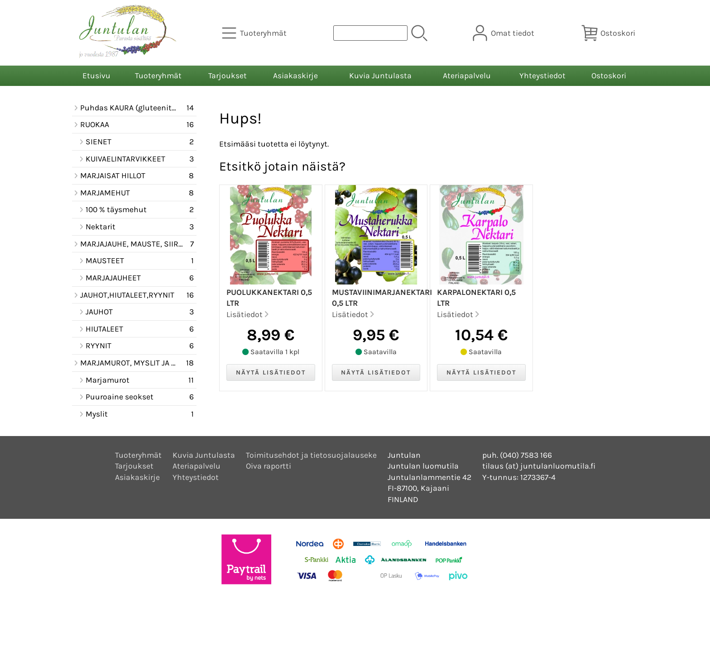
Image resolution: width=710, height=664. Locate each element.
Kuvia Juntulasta (380, 75)
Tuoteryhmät (158, 75)
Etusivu (96, 75)
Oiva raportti (268, 465)
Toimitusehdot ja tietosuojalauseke (311, 455)
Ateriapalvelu (467, 75)
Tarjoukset (227, 75)
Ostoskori (608, 75)
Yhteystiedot (542, 75)
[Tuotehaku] (370, 33)
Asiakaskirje (295, 75)
